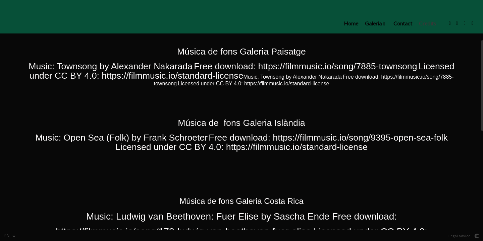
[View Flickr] (472, 23)
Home (349, 23)
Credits (425, 23)
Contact (401, 23)
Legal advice (459, 235)
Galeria (371, 23)
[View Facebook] (465, 23)
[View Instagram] (457, 23)
